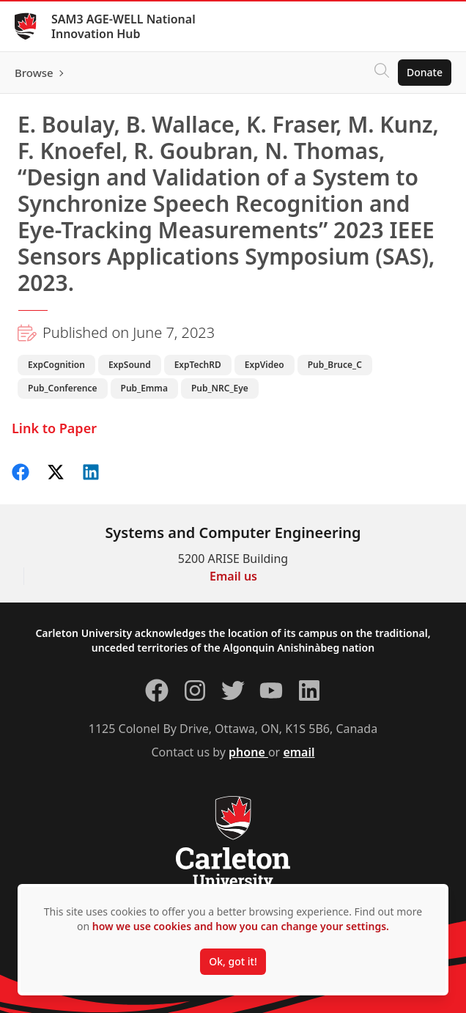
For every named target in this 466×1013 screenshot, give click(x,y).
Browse (34, 72)
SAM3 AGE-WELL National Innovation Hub (123, 26)
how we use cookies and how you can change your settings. (240, 926)
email (298, 752)
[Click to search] (381, 72)
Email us (233, 576)
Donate (425, 72)
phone (248, 752)
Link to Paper (54, 428)
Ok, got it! (232, 961)
